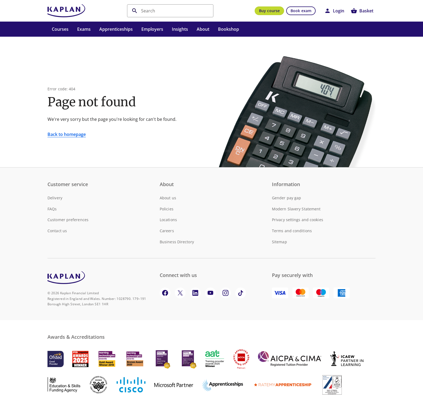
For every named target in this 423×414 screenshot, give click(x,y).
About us (168, 197)
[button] (334, 10)
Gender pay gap (286, 197)
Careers (167, 230)
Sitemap (279, 241)
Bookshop (228, 29)
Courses (60, 29)
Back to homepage (66, 134)
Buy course (269, 10)
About (203, 29)
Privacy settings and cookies (297, 219)
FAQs (52, 208)
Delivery (54, 197)
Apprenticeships (116, 29)
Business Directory (177, 241)
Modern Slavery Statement (296, 208)
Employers (152, 29)
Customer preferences (67, 219)
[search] (170, 10)
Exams (84, 29)
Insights (180, 29)
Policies (166, 208)
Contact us (57, 230)
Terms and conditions (292, 230)
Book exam (301, 10)
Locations (168, 219)
